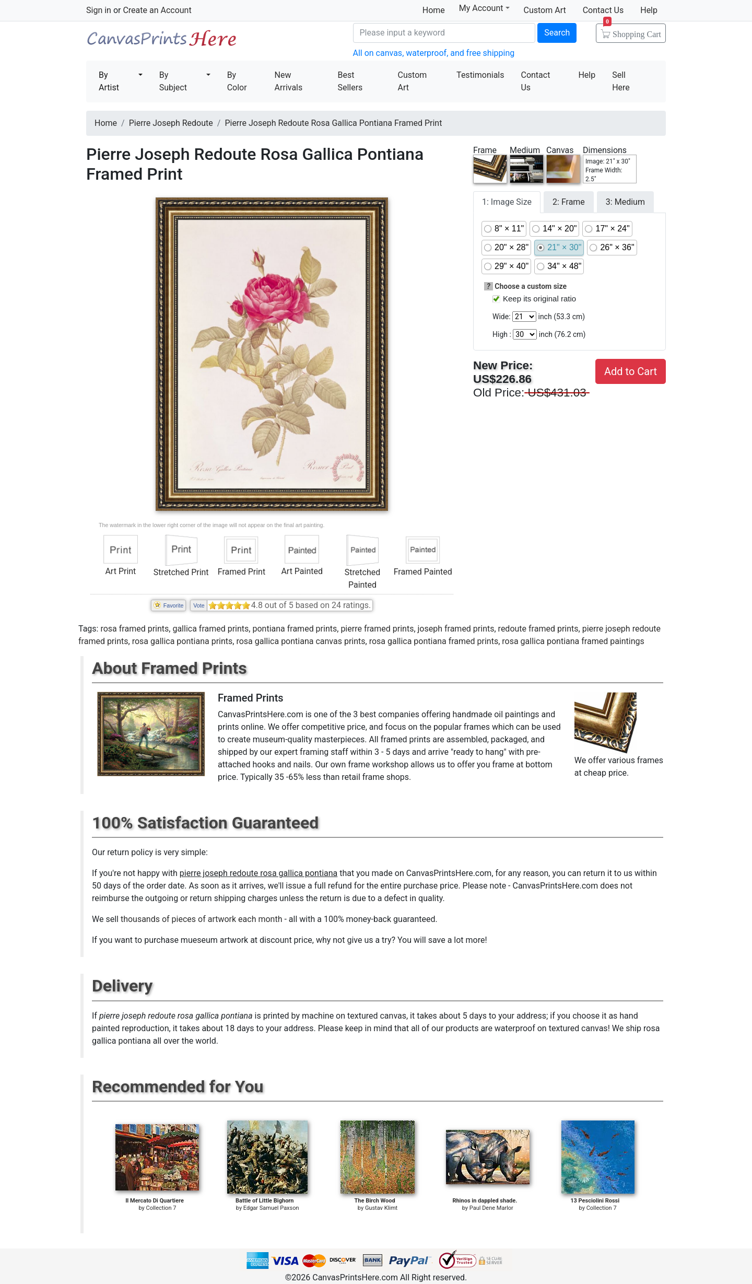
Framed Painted (423, 572)
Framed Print (241, 572)
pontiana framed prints (294, 629)
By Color (237, 81)
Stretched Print (181, 572)
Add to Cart (630, 371)
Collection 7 (161, 1208)
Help (648, 10)
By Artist (109, 81)
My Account (484, 8)
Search (557, 33)
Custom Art (545, 10)
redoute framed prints (538, 629)
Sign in (98, 10)
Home (433, 10)
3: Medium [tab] (625, 202)
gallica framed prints (210, 629)
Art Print (120, 571)
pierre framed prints (377, 629)
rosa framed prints (134, 629)
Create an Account (157, 10)
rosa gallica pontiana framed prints (434, 641)
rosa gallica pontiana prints (182, 641)
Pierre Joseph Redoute (171, 123)
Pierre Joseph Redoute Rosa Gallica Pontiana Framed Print (333, 123)
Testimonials (480, 75)
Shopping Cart (632, 31)
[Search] (444, 33)
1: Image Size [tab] (507, 202)
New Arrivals (289, 81)
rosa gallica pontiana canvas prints (300, 641)
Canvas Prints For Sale (162, 42)
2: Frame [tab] (569, 202)
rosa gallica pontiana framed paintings (573, 641)
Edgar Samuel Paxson (271, 1208)
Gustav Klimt (381, 1208)
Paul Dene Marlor (491, 1208)
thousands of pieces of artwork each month (202, 919)
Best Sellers (349, 81)
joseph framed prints (456, 629)
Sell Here (621, 81)
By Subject (173, 81)
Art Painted (302, 571)
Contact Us (603, 10)
